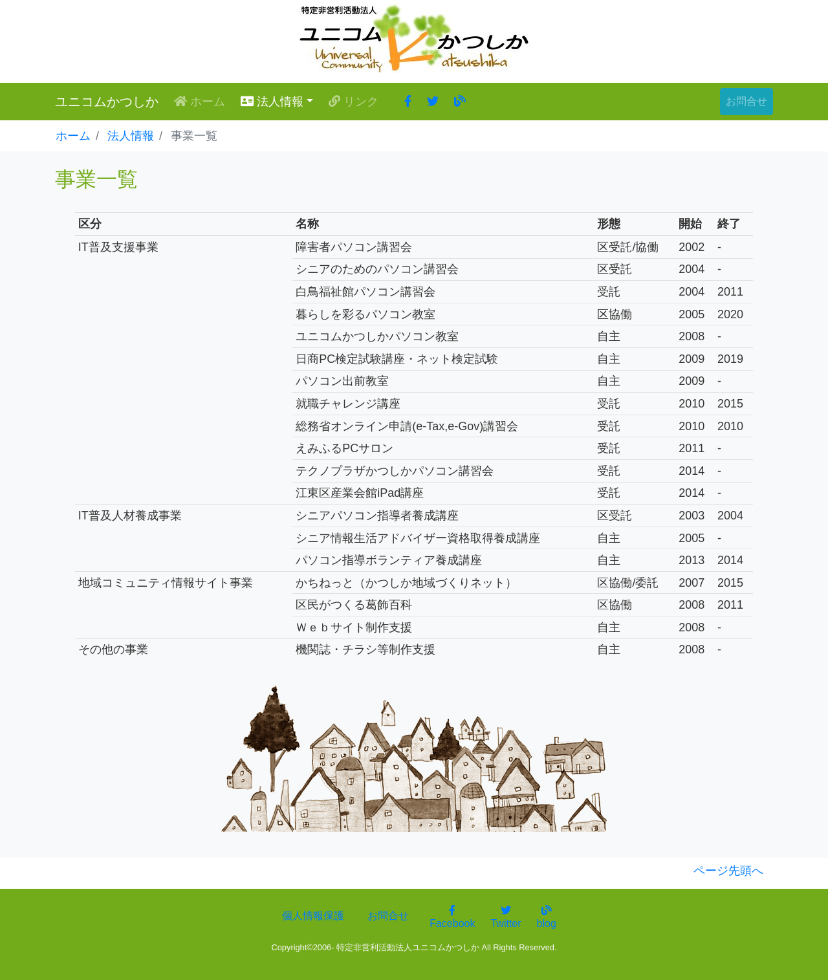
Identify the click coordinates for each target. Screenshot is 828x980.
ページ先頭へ (728, 870)
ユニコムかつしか (106, 101)
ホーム (202, 100)
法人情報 (130, 135)
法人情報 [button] (272, 101)
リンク (353, 101)
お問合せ (746, 101)
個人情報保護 (313, 915)
